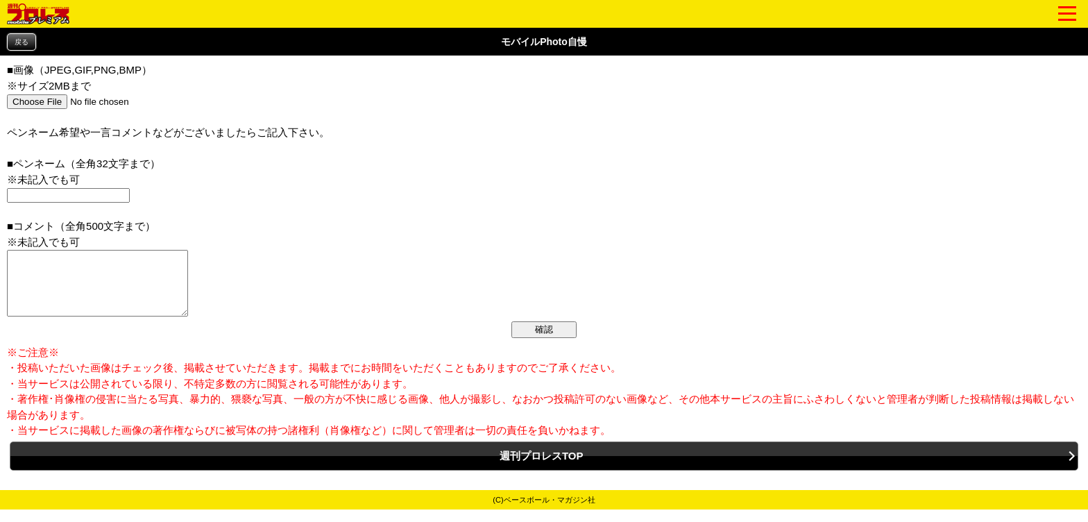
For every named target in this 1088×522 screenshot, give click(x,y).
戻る (21, 42)
